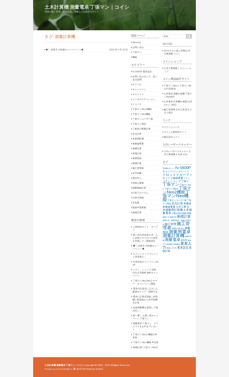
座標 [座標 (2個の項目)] (189, 213)
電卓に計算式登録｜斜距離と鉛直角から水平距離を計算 (145, 299)
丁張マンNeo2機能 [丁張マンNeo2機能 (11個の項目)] (177, 189)
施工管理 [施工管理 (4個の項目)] (170, 224)
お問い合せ (138, 47)
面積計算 (137, 212)
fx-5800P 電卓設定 (142, 71)
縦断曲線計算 (139, 187)
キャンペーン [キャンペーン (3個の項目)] (170, 171)
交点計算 (137, 133)
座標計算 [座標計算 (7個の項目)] (184, 216)
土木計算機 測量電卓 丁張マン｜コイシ (86, 7)
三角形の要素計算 (141, 128)
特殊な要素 (138, 182)
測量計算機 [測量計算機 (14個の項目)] (174, 235)
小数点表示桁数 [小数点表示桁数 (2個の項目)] (179, 213)
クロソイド (138, 94)
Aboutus (136, 42)
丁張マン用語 (139, 123)
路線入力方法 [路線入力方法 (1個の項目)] (172, 248)
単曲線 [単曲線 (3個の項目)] (187, 203)
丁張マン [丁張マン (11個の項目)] (171, 184)
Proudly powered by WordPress (58, 369)
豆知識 (135, 202)
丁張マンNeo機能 (141, 114)
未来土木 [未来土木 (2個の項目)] (176, 228)
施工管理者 (138, 168)
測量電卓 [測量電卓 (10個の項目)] (172, 239)
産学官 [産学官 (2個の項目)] (184, 240)
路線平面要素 (139, 207)
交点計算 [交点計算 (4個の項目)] (177, 203)
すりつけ (137, 84)
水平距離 (137, 173)
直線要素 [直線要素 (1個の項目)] (176, 244)
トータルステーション (143, 99)
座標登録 (137, 158)
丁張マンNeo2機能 (142, 109)
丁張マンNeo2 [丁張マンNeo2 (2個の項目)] (171, 188)
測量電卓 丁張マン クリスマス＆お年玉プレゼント (145, 326)
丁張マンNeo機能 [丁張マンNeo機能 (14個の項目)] (176, 195)
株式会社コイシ (172, 136)
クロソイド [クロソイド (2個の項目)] (183, 171)
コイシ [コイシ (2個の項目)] (187, 178)
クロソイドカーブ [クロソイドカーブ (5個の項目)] (176, 174)
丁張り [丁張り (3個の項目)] (185, 181)
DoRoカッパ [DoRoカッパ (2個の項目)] (169, 168)
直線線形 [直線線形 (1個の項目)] (169, 244)
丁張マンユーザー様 (142, 118)
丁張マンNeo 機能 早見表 (145, 342)
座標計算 (137, 163)
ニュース (137, 104)
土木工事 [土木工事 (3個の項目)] (181, 206)
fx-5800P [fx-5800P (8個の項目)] (183, 167)
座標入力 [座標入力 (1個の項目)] (166, 217)
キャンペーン (139, 89)
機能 (134, 57)
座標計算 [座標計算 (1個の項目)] (173, 217)
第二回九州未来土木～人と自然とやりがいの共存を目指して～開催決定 (145, 237)
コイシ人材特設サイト (175, 131)
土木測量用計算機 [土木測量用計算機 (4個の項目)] (176, 208)
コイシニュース (172, 127)
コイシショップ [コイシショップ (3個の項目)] (172, 181)
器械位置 (137, 148)
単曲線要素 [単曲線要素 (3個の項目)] (169, 206)
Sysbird (99, 368)
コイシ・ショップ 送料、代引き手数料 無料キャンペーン (145, 272)
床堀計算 (137, 153)
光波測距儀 (138, 138)
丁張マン (137, 52)
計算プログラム (140, 192)
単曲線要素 (138, 143)
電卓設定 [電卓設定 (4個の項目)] (183, 247)
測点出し (137, 177)
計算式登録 (138, 197)
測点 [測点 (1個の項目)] (182, 228)
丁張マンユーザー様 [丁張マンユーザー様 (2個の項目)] (176, 200)
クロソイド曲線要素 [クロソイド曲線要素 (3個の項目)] (177, 176)
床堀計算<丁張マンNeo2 (145, 347)
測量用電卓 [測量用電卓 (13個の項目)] (180, 231)
